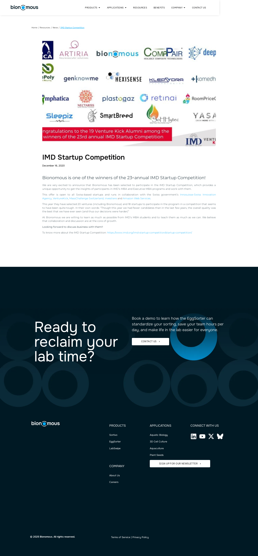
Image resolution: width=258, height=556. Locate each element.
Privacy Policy (140, 537)
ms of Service (122, 537)
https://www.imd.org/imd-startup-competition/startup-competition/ (149, 232)
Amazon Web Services (136, 198)
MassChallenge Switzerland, (87, 198)
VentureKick (60, 198)
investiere (111, 198)
